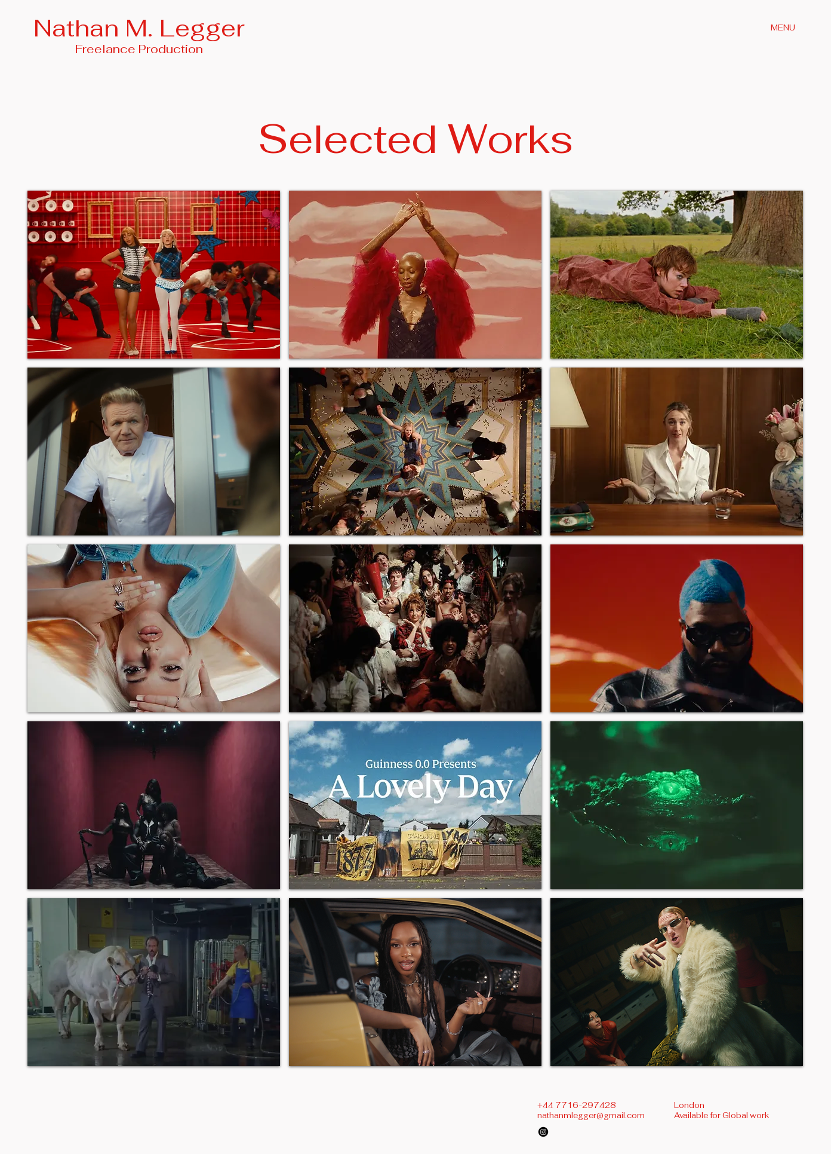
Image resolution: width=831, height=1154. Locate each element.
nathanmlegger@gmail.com (591, 1115)
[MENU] (784, 27)
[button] (153, 275)
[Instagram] (543, 1132)
